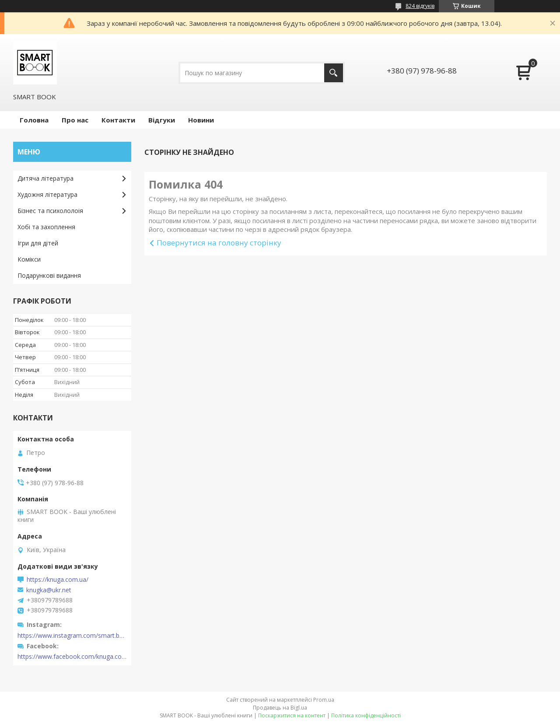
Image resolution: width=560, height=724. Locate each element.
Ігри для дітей (38, 243)
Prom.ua (323, 699)
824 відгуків (420, 6)
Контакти (118, 119)
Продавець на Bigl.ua (280, 707)
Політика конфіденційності (366, 715)
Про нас (75, 119)
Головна (34, 119)
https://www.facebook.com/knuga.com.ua (72, 657)
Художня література (47, 194)
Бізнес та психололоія (50, 210)
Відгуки (161, 119)
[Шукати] (333, 72)
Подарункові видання (49, 275)
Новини (201, 119)
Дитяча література (46, 178)
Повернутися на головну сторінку (219, 243)
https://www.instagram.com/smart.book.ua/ (72, 636)
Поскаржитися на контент (292, 715)
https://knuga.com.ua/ (57, 580)
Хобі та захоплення (46, 227)
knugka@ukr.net (48, 590)
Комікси (29, 259)
